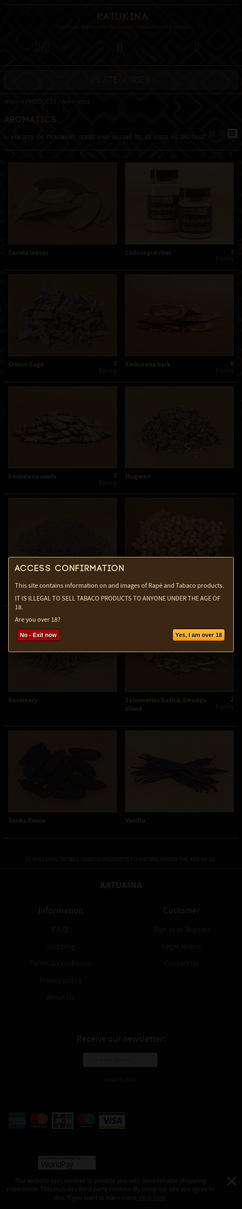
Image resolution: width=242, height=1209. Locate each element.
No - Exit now (38, 635)
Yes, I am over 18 (198, 635)
